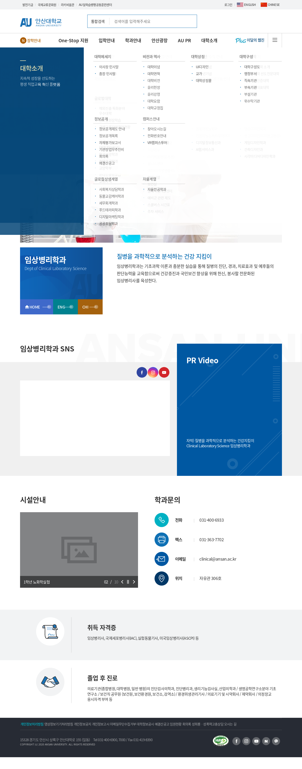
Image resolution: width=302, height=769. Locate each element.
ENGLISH (250, 4)
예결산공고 (203, 724)
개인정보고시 (122, 724)
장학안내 (34, 40)
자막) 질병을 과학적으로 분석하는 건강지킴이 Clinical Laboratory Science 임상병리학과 (220, 443)
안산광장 (159, 40)
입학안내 (107, 40)
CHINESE (274, 4)
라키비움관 (67, 4)
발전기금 (27, 4)
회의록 (240, 724)
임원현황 (223, 724)
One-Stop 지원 (73, 40)
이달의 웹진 (249, 40)
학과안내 (133, 40)
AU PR (184, 40)
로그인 (228, 4)
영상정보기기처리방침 (68, 724)
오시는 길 (68, 735)
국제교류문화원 (47, 4)
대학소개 (209, 40)
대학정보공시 (180, 724)
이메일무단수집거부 (151, 724)
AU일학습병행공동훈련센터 (95, 4)
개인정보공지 (98, 724)
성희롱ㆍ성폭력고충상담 (39, 735)
